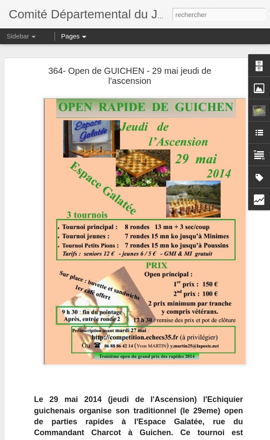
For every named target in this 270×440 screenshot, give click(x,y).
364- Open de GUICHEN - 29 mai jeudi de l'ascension (130, 75)
